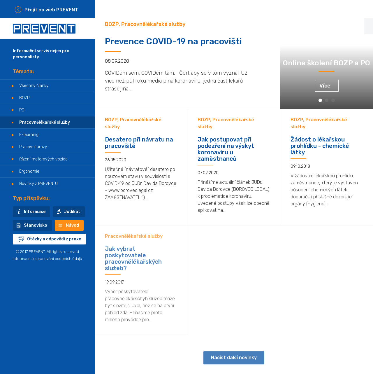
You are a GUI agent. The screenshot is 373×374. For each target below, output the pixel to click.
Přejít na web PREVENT (51, 10)
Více (324, 86)
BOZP (24, 97)
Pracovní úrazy (33, 146)
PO (21, 110)
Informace (34, 211)
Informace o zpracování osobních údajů (47, 258)
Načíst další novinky (234, 361)
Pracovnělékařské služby (44, 122)
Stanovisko (35, 225)
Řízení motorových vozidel (43, 159)
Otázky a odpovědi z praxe (54, 239)
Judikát (72, 211)
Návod (72, 225)
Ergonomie (29, 171)
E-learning (28, 134)
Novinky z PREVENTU (38, 183)
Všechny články (33, 85)
